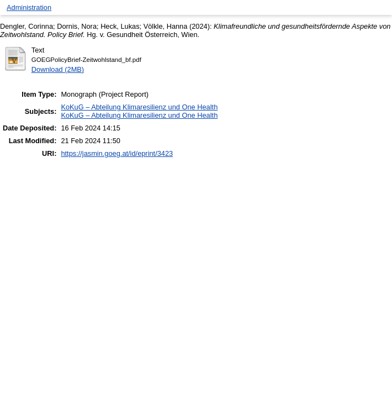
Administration (29, 7)
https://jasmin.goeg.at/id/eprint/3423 (117, 153)
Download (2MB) (57, 69)
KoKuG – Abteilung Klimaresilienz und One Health (139, 107)
